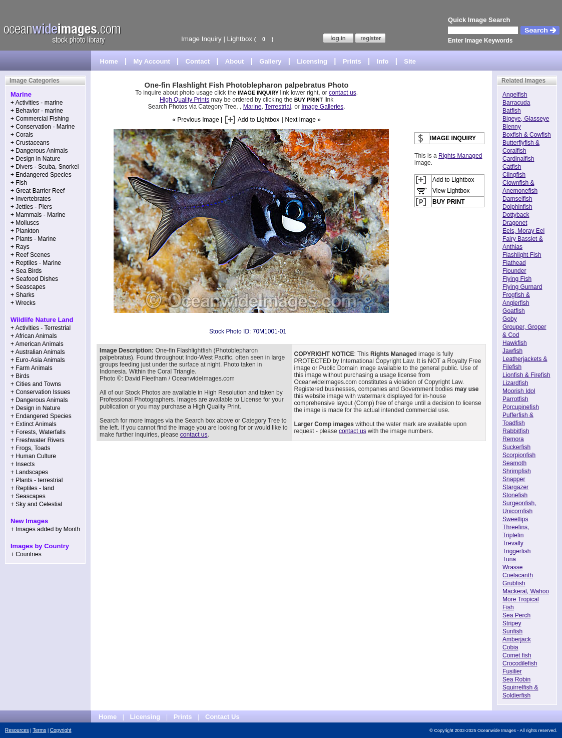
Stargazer (515, 487)
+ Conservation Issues (40, 392)
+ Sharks (23, 294)
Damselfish (517, 198)
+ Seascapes (28, 286)
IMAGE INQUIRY (259, 93)
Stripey (511, 623)
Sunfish (512, 631)
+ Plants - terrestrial (37, 480)
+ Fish (19, 182)
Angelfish (514, 94)
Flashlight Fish (521, 254)
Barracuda (516, 102)
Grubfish (513, 583)
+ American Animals (37, 343)
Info (383, 61)
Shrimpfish (516, 471)
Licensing (312, 61)
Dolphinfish (517, 206)
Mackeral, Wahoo (525, 591)
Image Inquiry (201, 39)
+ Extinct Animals (34, 424)
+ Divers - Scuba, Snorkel (45, 166)
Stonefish (514, 495)
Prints (352, 61)
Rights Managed (460, 155)
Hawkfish (514, 342)
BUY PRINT (308, 100)
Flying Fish (516, 278)
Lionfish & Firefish (526, 375)
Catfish (511, 166)
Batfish (511, 110)
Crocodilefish (519, 663)
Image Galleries (322, 106)
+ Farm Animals (32, 368)
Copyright (61, 730)
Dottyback (515, 214)
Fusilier (512, 671)
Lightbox (239, 39)
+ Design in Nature (36, 158)
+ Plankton (25, 230)
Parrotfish (515, 399)
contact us (342, 92)
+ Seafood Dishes (34, 278)
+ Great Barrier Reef (38, 190)
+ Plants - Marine (33, 238)
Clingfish (513, 174)
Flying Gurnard (522, 286)
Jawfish (512, 350)
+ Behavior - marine (37, 110)
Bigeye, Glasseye (525, 118)
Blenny (511, 126)
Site (410, 61)
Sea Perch (516, 615)
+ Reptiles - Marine (36, 262)
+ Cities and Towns (36, 384)
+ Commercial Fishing (40, 118)
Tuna (509, 559)
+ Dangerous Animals (39, 150)
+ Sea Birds (26, 270)
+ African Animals (34, 335)
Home (109, 61)
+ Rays (20, 246)
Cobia (510, 647)
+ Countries (26, 554)
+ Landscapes (29, 472)
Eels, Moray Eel (523, 230)
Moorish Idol (518, 391)
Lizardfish (515, 383)
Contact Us (222, 716)
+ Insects (23, 464)
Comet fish (516, 655)
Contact (198, 61)
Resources (17, 730)
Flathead (514, 262)
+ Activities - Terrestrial (41, 327)
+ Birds (20, 376)
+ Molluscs (25, 222)
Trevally (512, 543)
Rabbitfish (515, 431)
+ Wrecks (23, 302)
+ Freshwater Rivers (38, 440)
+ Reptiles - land (32, 488)
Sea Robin (516, 679)
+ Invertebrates (31, 198)
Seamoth (514, 463)
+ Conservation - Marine (43, 126)
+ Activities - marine (37, 102)
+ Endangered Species (41, 174)
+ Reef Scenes (30, 254)
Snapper (513, 479)
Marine (252, 106)
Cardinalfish (518, 158)
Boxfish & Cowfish (526, 134)
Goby (509, 318)
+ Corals (22, 134)
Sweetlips (515, 519)
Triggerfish (516, 551)
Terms (39, 730)
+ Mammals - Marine (38, 214)
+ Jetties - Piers (31, 206)
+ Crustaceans (30, 142)
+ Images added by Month (45, 529)
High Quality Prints (184, 99)
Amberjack (516, 639)
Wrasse (512, 567)
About (234, 61)
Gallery (270, 61)
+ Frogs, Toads (31, 448)
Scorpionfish (518, 455)
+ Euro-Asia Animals (38, 359)
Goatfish (513, 310)
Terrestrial (278, 106)
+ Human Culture (33, 456)
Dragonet (514, 222)
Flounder (514, 270)
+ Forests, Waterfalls (38, 432)
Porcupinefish (520, 407)
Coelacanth (517, 575)
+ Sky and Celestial (36, 504)
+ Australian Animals (38, 351)
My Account (152, 61)
